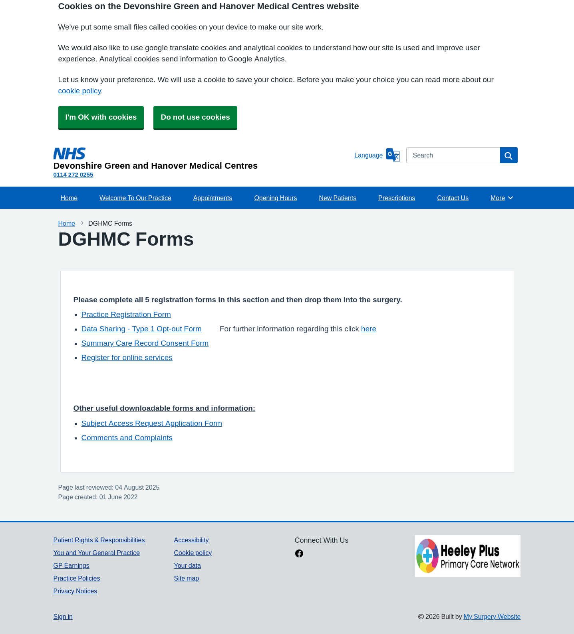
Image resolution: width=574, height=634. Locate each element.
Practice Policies (77, 578)
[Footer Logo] (467, 556)
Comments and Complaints (127, 437)
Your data (187, 565)
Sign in (63, 616)
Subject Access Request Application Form (151, 423)
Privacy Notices (75, 591)
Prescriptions (396, 198)
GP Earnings (71, 565)
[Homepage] (203, 158)
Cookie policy (193, 552)
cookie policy (79, 91)
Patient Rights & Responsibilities (99, 540)
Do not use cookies (195, 117)
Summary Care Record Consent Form (145, 343)
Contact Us (453, 198)
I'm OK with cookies (101, 117)
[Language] (376, 155)
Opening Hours (275, 198)
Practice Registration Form (126, 314)
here (368, 329)
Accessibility (191, 540)
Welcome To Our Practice (135, 198)
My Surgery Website (492, 616)
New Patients (337, 198)
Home (69, 198)
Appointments (212, 198)
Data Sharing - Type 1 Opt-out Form (141, 329)
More (502, 198)
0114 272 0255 (73, 174)
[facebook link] (299, 554)
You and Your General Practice (97, 552)
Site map (186, 578)
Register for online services (127, 357)
